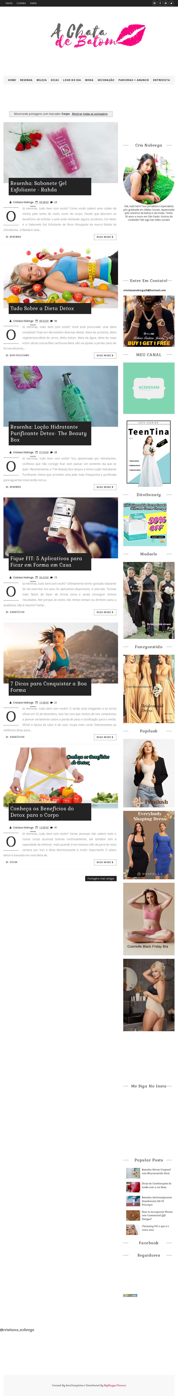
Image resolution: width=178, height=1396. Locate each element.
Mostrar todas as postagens (90, 114)
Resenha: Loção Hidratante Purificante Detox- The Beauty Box (48, 433)
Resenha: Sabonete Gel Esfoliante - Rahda (38, 186)
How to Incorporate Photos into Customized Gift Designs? (157, 1215)
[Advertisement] (87, 101)
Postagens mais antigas (100, 878)
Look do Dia (72, 80)
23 (55, 202)
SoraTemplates (75, 1385)
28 (55, 452)
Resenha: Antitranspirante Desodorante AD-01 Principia (157, 1201)
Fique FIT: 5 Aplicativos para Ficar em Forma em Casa (46, 561)
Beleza (42, 80)
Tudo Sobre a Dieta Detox (42, 308)
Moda (89, 80)
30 (55, 321)
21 (55, 702)
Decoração (106, 80)
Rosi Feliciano (17, 355)
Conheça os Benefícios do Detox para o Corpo (42, 811)
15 (55, 577)
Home (9, 3)
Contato (21, 3)
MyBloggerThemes (115, 1385)
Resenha (26, 80)
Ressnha (13, 487)
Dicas (55, 80)
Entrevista (161, 80)
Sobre (33, 3)
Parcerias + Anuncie (134, 80)
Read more (105, 237)
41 (55, 827)
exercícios (15, 612)
